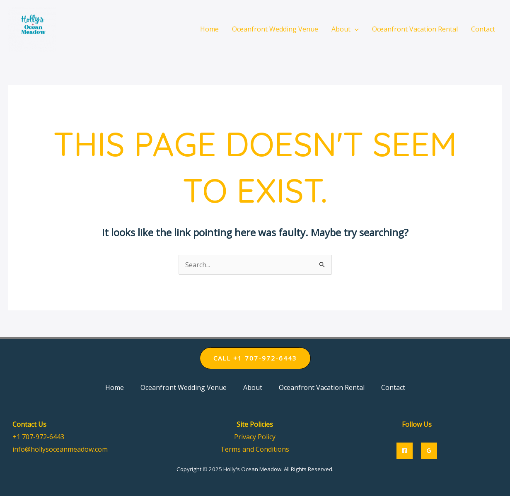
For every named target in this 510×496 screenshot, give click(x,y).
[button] (255, 358)
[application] (354, 29)
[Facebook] (404, 451)
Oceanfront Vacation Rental (322, 387)
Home (114, 387)
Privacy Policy (255, 436)
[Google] (429, 451)
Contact (393, 387)
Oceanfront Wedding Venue (183, 387)
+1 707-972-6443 (38, 436)
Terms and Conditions (254, 449)
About (252, 387)
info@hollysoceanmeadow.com (60, 449)
